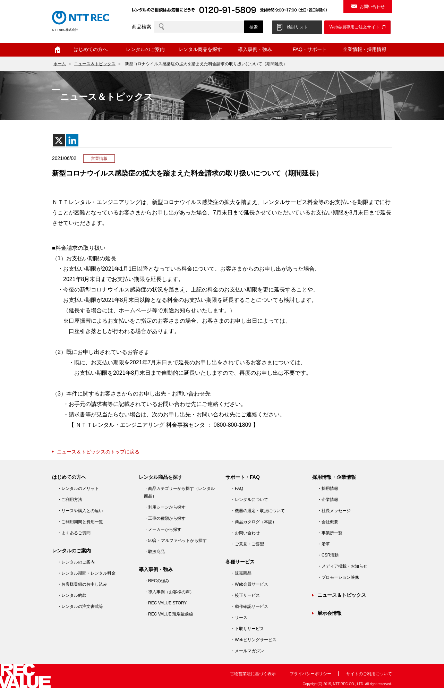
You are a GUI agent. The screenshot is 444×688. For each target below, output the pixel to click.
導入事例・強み (255, 49)
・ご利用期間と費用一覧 (80, 521)
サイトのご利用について (369, 673)
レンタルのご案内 (145, 49)
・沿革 (323, 544)
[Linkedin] (72, 140)
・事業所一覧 (329, 532)
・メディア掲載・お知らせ (342, 566)
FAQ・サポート (310, 49)
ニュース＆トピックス (95, 63)
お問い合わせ (372, 6)
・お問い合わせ (245, 532)
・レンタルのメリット (78, 488)
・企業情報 (327, 499)
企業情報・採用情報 (364, 49)
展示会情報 (329, 613)
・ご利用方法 (69, 499)
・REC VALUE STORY (165, 603)
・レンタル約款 (71, 595)
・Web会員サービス (249, 584)
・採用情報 (327, 488)
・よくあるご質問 (74, 532)
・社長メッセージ (334, 510)
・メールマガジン (247, 650)
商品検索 (141, 26)
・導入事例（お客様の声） (169, 591)
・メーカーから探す (162, 529)
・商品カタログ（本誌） (253, 521)
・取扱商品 (154, 551)
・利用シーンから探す (165, 507)
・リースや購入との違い (80, 510)
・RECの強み (156, 580)
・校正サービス (245, 595)
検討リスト (297, 27)
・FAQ (237, 488)
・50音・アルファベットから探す (175, 540)
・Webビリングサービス (253, 639)
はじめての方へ (91, 49)
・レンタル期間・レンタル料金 (86, 573)
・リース (239, 617)
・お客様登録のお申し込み (82, 584)
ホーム (57, 50)
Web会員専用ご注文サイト (354, 27)
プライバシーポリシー (310, 673)
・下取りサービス (247, 628)
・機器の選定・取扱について (258, 510)
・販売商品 (241, 573)
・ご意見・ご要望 (247, 544)
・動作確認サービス (249, 606)
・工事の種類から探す (165, 518)
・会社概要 (327, 521)
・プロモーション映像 (338, 577)
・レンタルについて (249, 499)
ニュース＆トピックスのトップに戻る (98, 452)
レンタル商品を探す (200, 49)
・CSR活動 (328, 555)
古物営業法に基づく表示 (253, 673)
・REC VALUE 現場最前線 (168, 614)
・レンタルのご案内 (76, 562)
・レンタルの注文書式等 (80, 606)
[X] (59, 140)
